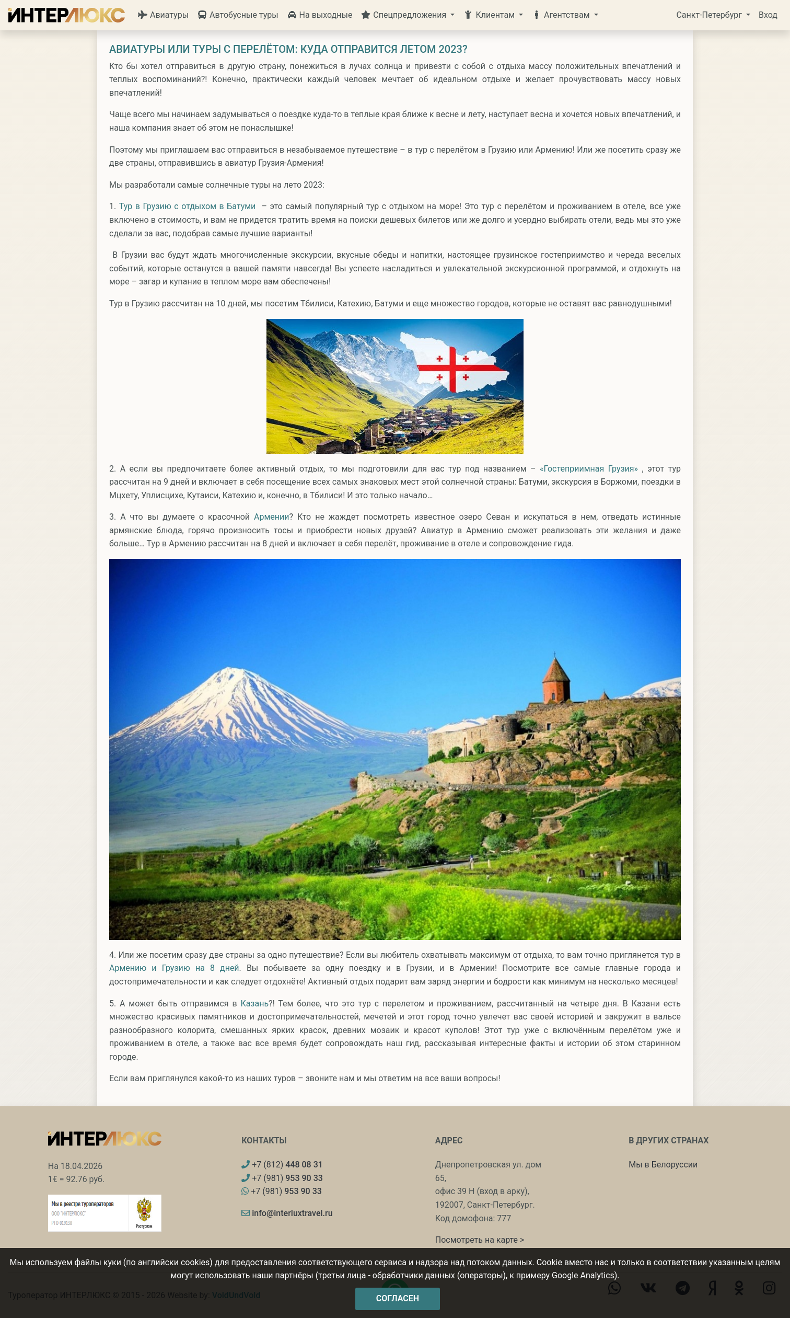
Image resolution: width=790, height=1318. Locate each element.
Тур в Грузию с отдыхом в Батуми (187, 206)
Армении (271, 517)
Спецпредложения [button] (404, 15)
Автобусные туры (237, 15)
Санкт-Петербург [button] (710, 15)
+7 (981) (282, 1178)
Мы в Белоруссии (663, 1165)
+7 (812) (282, 1165)
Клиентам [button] (490, 15)
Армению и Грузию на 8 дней (174, 968)
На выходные (320, 15)
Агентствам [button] (561, 15)
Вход (768, 15)
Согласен (397, 1298)
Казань (254, 1003)
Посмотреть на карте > (480, 1240)
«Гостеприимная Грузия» (589, 469)
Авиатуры (163, 15)
